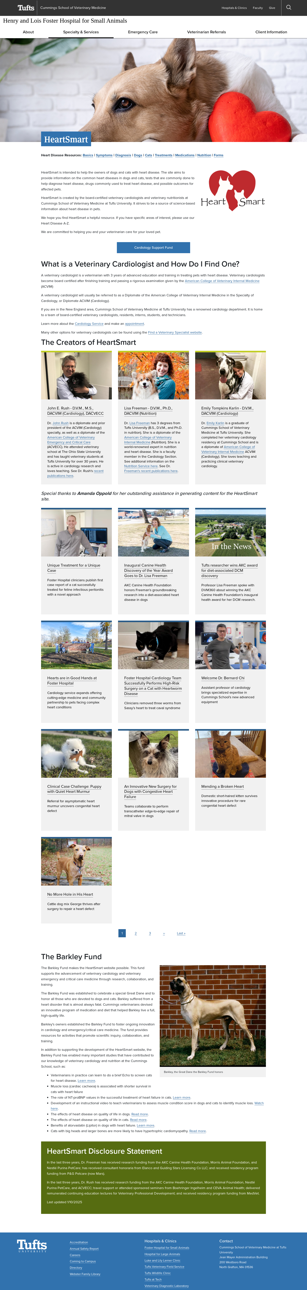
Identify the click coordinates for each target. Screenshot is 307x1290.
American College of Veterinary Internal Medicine (222, 280)
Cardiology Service (89, 323)
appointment (134, 323)
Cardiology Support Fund (153, 247)
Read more (139, 1114)
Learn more (86, 1080)
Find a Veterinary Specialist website (175, 332)
